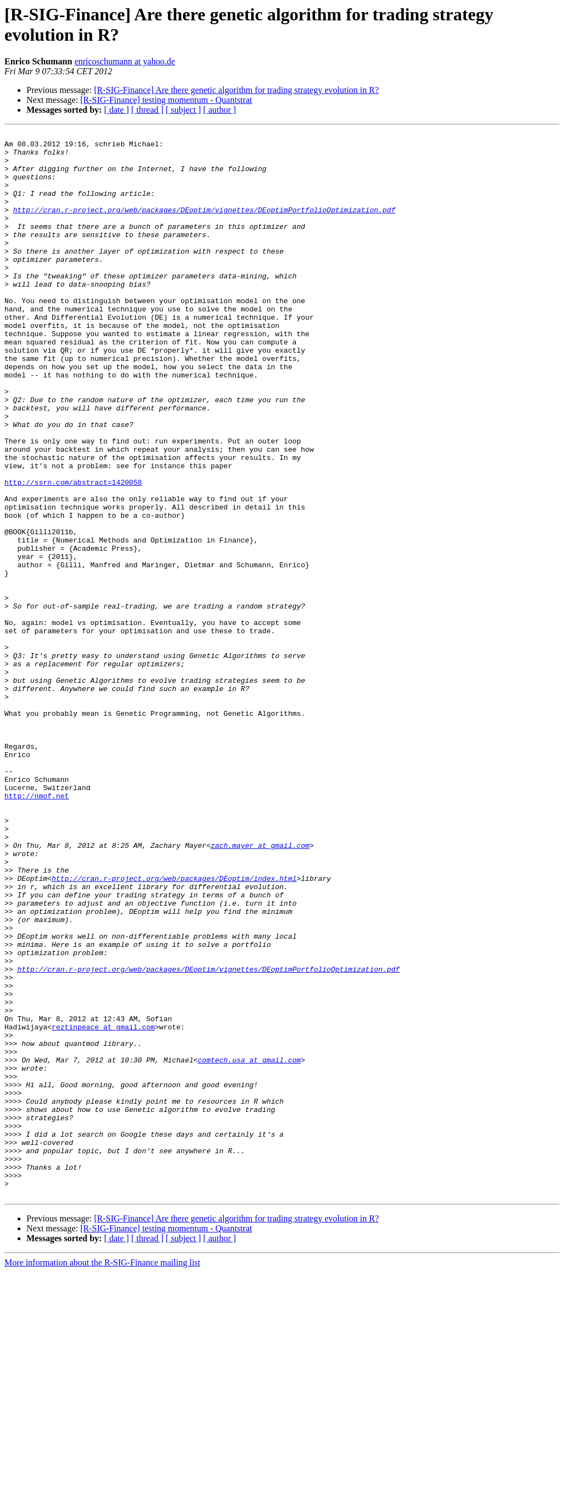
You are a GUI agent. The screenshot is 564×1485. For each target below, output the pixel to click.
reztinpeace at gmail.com (103, 1207)
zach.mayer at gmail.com (259, 989)
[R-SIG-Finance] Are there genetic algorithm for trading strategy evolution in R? (236, 90)
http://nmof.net (36, 929)
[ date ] (116, 109)
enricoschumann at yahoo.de (124, 61)
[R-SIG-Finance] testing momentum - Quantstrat (166, 100)
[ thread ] (147, 109)
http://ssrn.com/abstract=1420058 (73, 553)
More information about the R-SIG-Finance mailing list (102, 1475)
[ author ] (219, 109)
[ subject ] (183, 109)
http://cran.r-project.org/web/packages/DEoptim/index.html (174, 1028)
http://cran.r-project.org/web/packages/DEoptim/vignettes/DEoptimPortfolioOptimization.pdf (204, 226)
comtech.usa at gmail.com (249, 1246)
